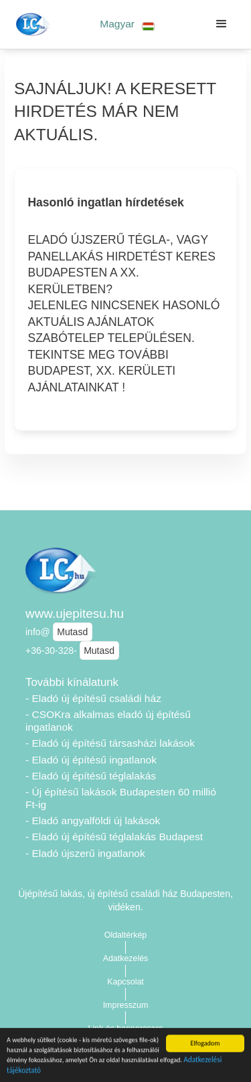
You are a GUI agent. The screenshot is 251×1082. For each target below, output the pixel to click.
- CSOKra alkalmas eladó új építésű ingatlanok (108, 721)
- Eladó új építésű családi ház (93, 698)
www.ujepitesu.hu (74, 613)
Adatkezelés (126, 958)
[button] (127, 24)
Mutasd (72, 631)
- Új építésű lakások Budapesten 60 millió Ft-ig (120, 798)
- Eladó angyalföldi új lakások (92, 820)
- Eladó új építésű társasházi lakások (110, 743)
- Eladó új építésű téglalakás (90, 775)
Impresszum (126, 1005)
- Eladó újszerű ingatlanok (85, 853)
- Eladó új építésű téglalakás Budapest (114, 836)
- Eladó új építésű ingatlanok (91, 759)
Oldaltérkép (125, 935)
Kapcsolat (125, 981)
